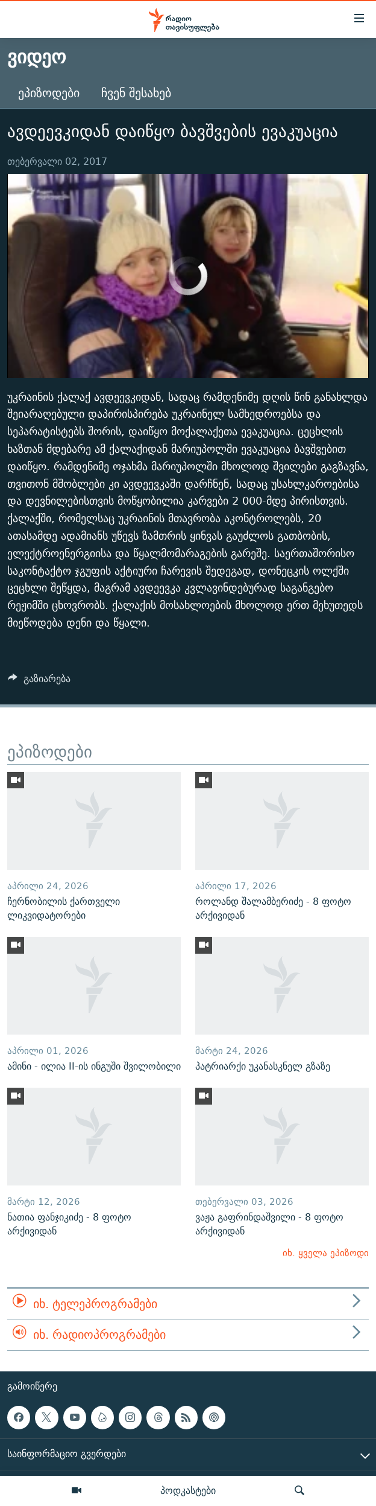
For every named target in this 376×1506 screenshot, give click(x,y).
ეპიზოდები (49, 92)
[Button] (39, 682)
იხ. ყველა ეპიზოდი (326, 1253)
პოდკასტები (188, 1490)
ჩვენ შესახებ (136, 92)
